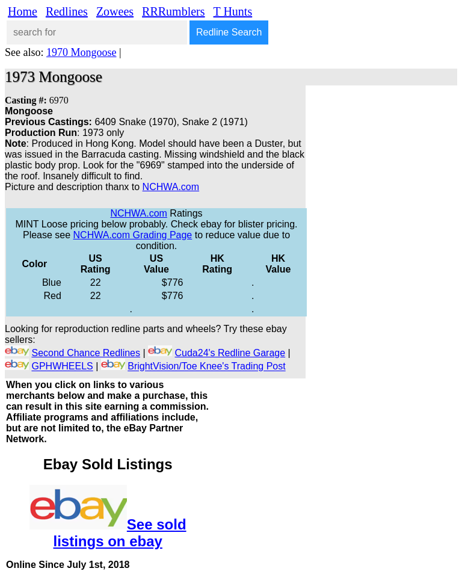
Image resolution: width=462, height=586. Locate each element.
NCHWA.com (171, 187)
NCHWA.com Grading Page (132, 235)
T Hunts (233, 11)
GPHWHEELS (62, 367)
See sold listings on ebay (120, 532)
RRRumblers (173, 11)
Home (22, 11)
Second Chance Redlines (85, 353)
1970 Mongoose (81, 52)
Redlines (67, 11)
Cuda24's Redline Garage (230, 353)
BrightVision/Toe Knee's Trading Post (206, 367)
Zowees (115, 11)
